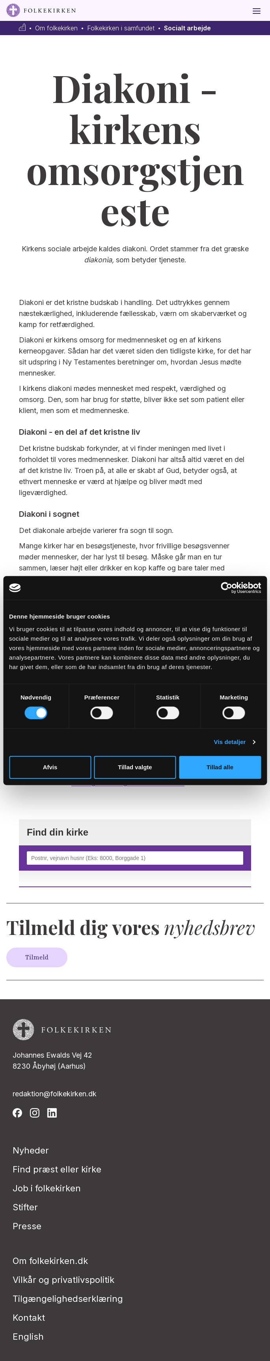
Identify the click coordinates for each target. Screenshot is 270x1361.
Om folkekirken (56, 28)
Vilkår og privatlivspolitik (63, 1279)
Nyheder (31, 1150)
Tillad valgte (135, 767)
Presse (27, 1226)
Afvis (50, 767)
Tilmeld (36, 957)
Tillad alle (220, 767)
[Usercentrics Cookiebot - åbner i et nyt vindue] (226, 588)
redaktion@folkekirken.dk (55, 1094)
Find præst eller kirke (57, 1169)
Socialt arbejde (187, 28)
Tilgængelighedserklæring (68, 1298)
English (28, 1336)
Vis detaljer (230, 741)
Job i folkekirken (47, 1188)
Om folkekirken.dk (50, 1261)
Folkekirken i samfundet (121, 28)
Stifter (25, 1207)
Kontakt (29, 1317)
